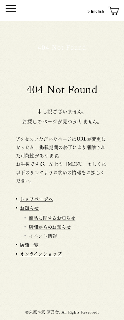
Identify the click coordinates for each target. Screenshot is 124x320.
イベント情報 (43, 235)
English (95, 11)
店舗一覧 (29, 244)
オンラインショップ (41, 253)
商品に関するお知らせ (52, 217)
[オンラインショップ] (113, 11)
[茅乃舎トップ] (62, 10)
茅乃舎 (62, 289)
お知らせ (29, 207)
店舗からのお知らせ (50, 226)
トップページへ (36, 198)
